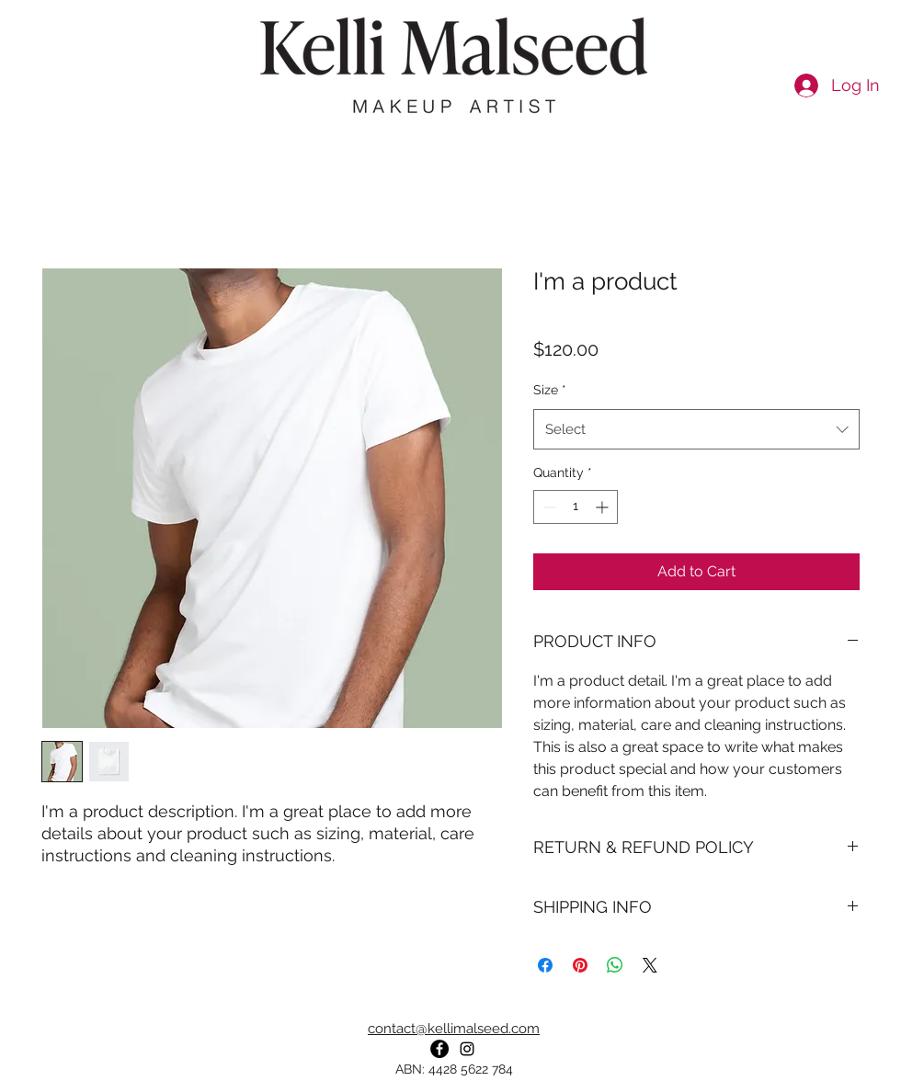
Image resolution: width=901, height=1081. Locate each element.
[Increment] (603, 507)
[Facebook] (439, 1049)
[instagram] (467, 1049)
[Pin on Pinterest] (580, 965)
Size (549, 389)
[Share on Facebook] (545, 965)
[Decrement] (547, 507)
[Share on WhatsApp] (615, 965)
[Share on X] (650, 965)
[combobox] (696, 429)
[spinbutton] (575, 507)
